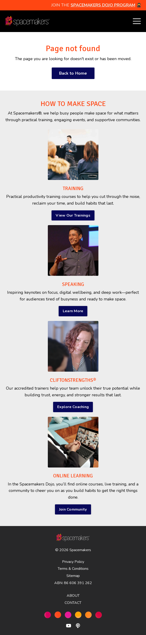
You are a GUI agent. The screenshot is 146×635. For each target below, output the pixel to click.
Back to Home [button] (73, 73)
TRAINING (73, 188)
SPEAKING (73, 284)
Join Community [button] (73, 509)
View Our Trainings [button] (73, 215)
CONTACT (73, 602)
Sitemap (73, 575)
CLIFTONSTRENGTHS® (73, 380)
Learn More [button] (73, 311)
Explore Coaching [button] (73, 406)
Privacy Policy (73, 561)
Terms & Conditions (73, 568)
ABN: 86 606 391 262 (73, 582)
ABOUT (73, 595)
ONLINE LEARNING (73, 476)
